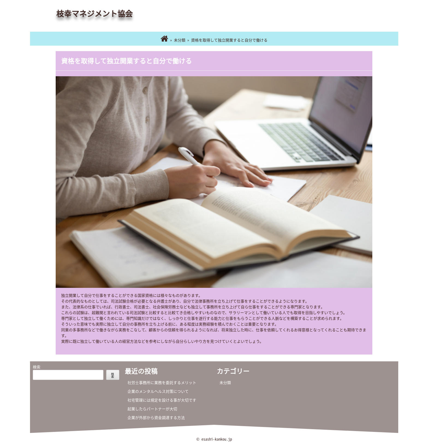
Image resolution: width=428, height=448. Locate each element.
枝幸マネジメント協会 (94, 13)
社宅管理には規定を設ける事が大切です (161, 400)
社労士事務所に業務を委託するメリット (161, 382)
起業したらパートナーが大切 (152, 408)
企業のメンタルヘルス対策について (158, 391)
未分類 (179, 40)
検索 (36, 367)
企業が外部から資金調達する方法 (156, 417)
